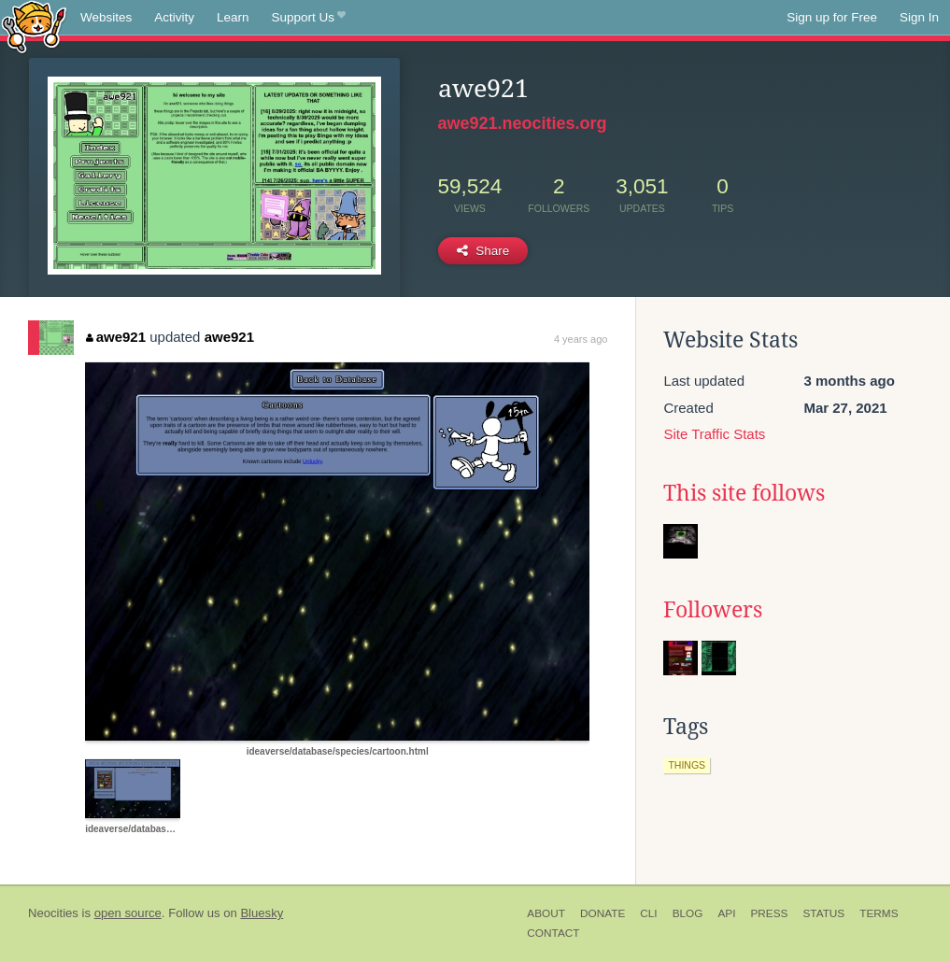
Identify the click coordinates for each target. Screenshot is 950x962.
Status (823, 913)
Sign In (919, 17)
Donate (602, 913)
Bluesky (261, 913)
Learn (233, 17)
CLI (648, 913)
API (726, 913)
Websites (106, 17)
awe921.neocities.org (522, 123)
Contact (553, 933)
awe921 (116, 337)
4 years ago (580, 339)
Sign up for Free (832, 17)
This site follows (744, 493)
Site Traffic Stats (714, 434)
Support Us (309, 17)
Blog (688, 913)
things (686, 765)
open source (128, 913)
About (546, 913)
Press (768, 913)
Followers (712, 610)
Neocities (53, 913)
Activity (174, 17)
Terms (878, 913)
